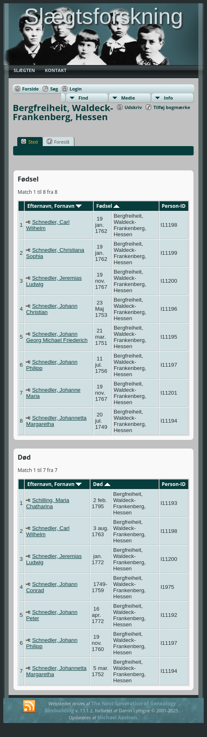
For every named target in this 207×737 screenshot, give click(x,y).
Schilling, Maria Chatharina (47, 503)
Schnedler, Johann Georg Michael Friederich (56, 337)
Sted (29, 141)
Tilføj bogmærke (171, 107)
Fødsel (108, 205)
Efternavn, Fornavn (55, 205)
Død (101, 484)
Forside (30, 89)
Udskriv (133, 107)
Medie (128, 98)
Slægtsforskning (103, 16)
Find (83, 98)
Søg (54, 89)
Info (168, 98)
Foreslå (58, 141)
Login (75, 89)
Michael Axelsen (117, 717)
